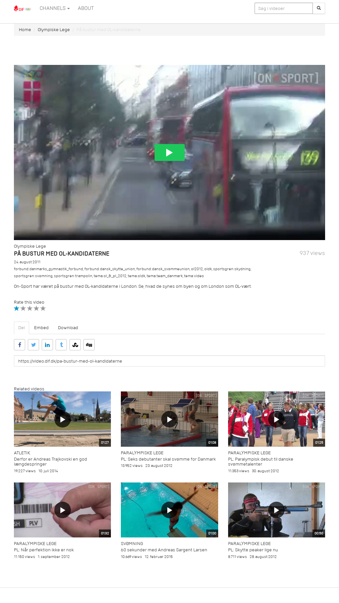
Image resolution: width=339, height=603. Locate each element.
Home (25, 29)
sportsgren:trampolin (73, 276)
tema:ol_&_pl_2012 (110, 276)
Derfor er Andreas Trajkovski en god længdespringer (50, 461)
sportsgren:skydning (232, 269)
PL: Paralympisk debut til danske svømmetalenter (260, 461)
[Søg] (319, 8)
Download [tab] (68, 328)
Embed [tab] (41, 328)
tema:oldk (136, 276)
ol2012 (197, 269)
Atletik (22, 453)
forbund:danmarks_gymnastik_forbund (48, 269)
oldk (208, 269)
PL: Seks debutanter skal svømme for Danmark (168, 459)
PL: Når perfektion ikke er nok (44, 550)
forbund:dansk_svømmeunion (163, 269)
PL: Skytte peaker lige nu (253, 550)
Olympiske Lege (54, 29)
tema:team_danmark (165, 276)
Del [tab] (21, 328)
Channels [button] (55, 8)
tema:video (194, 276)
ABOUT (86, 8)
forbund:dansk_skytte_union (109, 269)
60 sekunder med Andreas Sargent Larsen (164, 550)
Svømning (132, 543)
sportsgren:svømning (33, 276)
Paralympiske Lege (142, 453)
